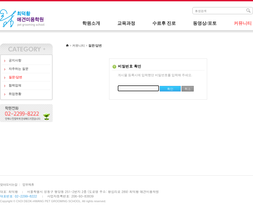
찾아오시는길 (8, 184)
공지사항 (15, 60)
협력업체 (15, 85)
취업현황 (15, 94)
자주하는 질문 (18, 69)
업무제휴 (28, 184)
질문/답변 (15, 77)
